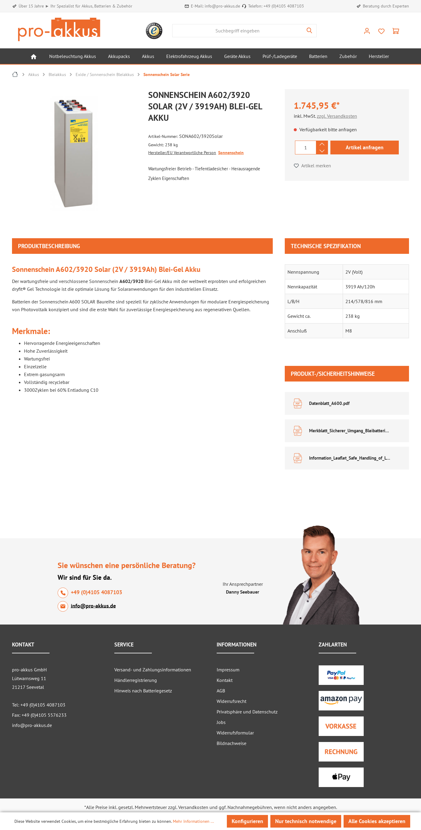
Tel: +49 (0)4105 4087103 (38, 705)
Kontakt (225, 680)
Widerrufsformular (235, 733)
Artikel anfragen (364, 147)
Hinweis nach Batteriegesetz (143, 691)
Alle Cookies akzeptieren (376, 821)
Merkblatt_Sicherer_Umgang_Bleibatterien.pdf (350, 430)
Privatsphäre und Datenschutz (247, 712)
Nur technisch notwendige (305, 821)
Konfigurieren (247, 821)
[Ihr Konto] (367, 31)
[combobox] (237, 30)
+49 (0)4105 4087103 (283, 6)
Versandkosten (193, 807)
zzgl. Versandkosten (337, 116)
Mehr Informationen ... (193, 821)
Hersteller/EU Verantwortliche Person (182, 152)
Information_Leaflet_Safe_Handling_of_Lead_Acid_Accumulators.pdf (350, 458)
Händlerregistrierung (135, 680)
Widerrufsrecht (231, 701)
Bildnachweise (231, 743)
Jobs (221, 722)
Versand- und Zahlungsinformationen (152, 670)
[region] (77, 155)
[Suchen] (309, 30)
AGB (221, 691)
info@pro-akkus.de (222, 6)
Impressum (228, 670)
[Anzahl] (305, 147)
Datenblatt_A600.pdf (329, 403)
